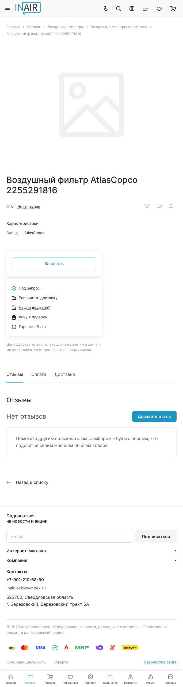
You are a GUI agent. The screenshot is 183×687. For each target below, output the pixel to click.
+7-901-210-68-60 (25, 579)
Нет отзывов (28, 206)
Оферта (61, 662)
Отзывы (14, 374)
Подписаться (156, 536)
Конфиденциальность (26, 662)
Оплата (38, 374)
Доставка (65, 374)
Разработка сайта (160, 662)
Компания (16, 560)
